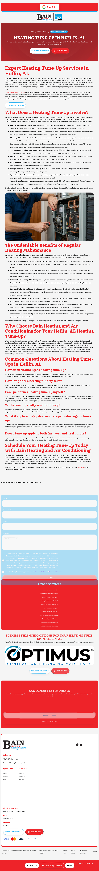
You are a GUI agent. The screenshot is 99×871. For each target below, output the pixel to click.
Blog (4, 779)
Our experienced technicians (15, 92)
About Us (21, 773)
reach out (81, 467)
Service (39, 31)
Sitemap (95, 851)
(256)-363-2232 (8, 818)
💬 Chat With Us (86, 863)
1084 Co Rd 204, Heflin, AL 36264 (13, 811)
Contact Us (22, 776)
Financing (21, 779)
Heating (45, 31)
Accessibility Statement (83, 852)
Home (32, 31)
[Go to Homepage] (44, 17)
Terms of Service (73, 852)
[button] (69, 865)
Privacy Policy (65, 852)
